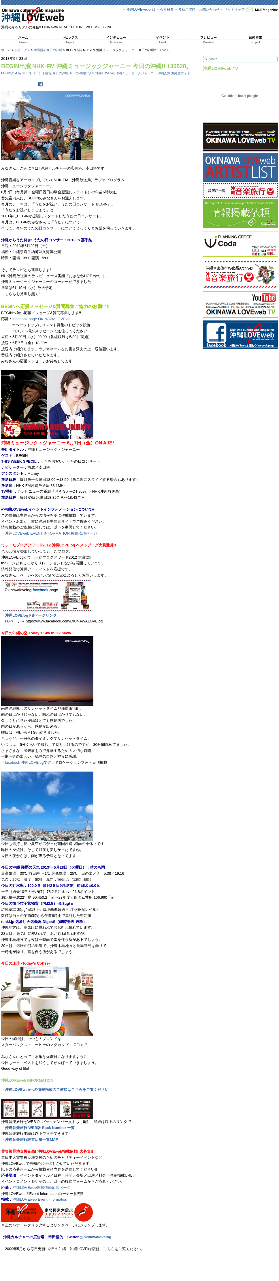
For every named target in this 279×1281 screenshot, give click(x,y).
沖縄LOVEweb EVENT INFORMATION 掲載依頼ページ (51, 533)
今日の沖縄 (60, 73)
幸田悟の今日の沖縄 (48, 50)
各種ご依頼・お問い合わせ (199, 10)
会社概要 (167, 10)
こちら (109, 1249)
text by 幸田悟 (22, 73)
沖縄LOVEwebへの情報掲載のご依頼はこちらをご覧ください (57, 1089)
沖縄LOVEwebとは (141, 10)
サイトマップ (234, 10)
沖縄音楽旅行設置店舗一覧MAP (31, 1139)
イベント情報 (42, 73)
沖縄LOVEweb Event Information (39, 1199)
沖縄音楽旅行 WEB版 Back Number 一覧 (40, 1128)
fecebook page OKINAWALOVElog (41, 319)
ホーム (6, 50)
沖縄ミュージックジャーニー (136, 73)
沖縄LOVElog (104, 73)
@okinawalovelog (95, 1237)
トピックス (22, 50)
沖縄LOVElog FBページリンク (31, 615)
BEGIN (6, 73)
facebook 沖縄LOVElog (24, 762)
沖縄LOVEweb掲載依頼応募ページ (41, 1187)
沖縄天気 (164, 73)
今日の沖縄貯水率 (82, 73)
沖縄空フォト (180, 73)
